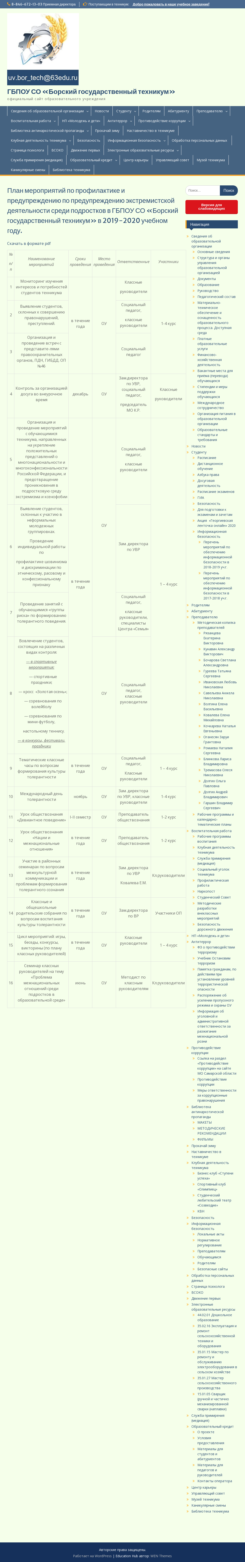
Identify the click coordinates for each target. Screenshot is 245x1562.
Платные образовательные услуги (212, 343)
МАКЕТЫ (204, 1122)
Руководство (208, 290)
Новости (102, 111)
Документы (206, 278)
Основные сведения (213, 251)
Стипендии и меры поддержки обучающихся (212, 391)
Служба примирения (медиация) (37, 160)
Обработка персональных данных (200, 140)
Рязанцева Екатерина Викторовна (213, 638)
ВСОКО (57, 150)
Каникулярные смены (28, 169)
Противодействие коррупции (162, 120)
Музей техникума (211, 160)
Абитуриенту (178, 111)
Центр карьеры (135, 160)
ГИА (200, 497)
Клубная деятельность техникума (38, 140)
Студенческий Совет (214, 897)
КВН (200, 1211)
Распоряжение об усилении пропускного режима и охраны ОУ (215, 1000)
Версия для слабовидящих (211, 206)
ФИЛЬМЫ (205, 1139)
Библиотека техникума (71, 169)
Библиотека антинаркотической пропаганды (47, 130)
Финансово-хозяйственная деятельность (209, 359)
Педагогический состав (216, 296)
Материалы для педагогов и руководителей (210, 1470)
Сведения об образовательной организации (47, 111)
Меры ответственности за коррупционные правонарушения (216, 1095)
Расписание (206, 457)
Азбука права (208, 474)
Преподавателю (209, 111)
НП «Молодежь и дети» (81, 120)
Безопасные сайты (212, 1269)
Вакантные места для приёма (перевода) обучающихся (215, 375)
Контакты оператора (214, 1481)
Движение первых (85, 150)
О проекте (205, 1432)
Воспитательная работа (31, 120)
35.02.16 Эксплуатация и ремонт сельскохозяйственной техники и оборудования (217, 1336)
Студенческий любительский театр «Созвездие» (214, 1200)
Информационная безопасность (134, 140)
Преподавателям (211, 1251)
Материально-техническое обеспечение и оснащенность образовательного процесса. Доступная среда (214, 317)
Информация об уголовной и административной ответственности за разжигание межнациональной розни (214, 1026)
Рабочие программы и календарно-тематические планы (215, 819)
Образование (208, 284)
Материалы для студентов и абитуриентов (210, 1454)
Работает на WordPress (92, 1556)
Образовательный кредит (91, 160)
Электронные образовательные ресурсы (140, 150)
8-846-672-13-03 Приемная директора (43, 4)
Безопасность (88, 140)
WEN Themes (161, 1556)
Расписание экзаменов (215, 491)
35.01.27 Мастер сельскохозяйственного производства (217, 1383)
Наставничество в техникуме (151, 130)
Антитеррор (117, 120)
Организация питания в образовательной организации (216, 418)
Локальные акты (210, 1234)
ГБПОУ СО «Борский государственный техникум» (91, 91)
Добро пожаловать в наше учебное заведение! (171, 4)
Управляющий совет (172, 160)
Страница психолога (27, 150)
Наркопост (206, 891)
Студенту (123, 111)
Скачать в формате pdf (29, 243)
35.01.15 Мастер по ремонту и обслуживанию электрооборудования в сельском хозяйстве (217, 1362)
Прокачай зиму (107, 130)
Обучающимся (209, 1257)
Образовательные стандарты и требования (212, 434)
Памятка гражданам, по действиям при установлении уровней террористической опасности (216, 979)
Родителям (151, 111)
